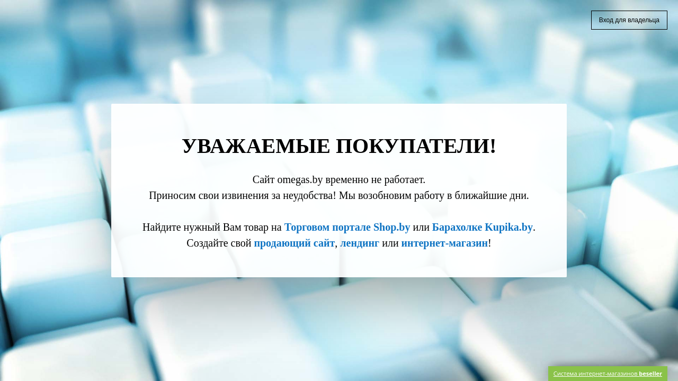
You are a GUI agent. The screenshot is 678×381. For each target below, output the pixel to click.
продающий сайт (294, 243)
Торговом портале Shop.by (347, 227)
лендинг (359, 243)
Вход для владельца (629, 20)
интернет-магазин (445, 243)
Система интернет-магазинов (608, 373)
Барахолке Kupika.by (482, 227)
